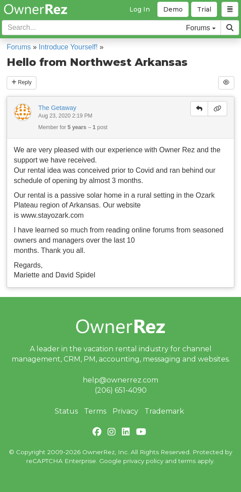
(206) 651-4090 (121, 390)
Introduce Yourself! (68, 47)
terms (187, 460)
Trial (204, 9)
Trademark (164, 411)
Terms (95, 411)
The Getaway (57, 107)
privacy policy (143, 460)
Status (66, 411)
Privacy (125, 411)
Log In (139, 9)
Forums (19, 47)
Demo (173, 9)
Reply (22, 82)
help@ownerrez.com (120, 380)
